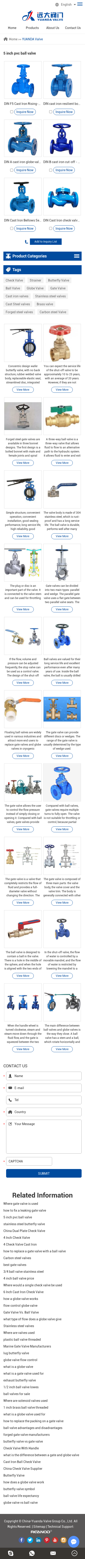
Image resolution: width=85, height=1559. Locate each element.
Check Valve (14, 280)
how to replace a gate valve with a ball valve (34, 1251)
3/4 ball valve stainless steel (23, 1271)
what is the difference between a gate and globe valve (41, 1455)
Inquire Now (25, 112)
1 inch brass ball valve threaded (25, 1407)
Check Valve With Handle (21, 1448)
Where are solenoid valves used (25, 1401)
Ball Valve (13, 288)
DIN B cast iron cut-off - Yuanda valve (62, 162)
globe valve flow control (20, 1360)
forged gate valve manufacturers (26, 1434)
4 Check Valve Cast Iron (20, 1244)
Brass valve (45, 304)
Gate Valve (58, 288)
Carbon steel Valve (53, 312)
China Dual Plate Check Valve (24, 1231)
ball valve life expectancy (21, 1496)
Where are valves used (19, 1333)
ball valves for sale (16, 1394)
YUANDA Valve (32, 39)
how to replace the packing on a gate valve (33, 1421)
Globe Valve (35, 288)
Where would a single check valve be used (32, 1285)
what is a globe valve (18, 1367)
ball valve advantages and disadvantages (32, 1428)
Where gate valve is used (20, 1203)
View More (23, 389)
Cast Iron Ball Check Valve (22, 1462)
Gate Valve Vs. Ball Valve (21, 1312)
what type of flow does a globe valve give (32, 1319)
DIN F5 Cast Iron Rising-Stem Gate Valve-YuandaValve (23, 104)
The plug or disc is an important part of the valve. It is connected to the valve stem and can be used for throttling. (23, 592)
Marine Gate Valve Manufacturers (27, 1346)
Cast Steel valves (18, 304)
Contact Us (73, 28)
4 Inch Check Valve (16, 1237)
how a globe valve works (20, 1299)
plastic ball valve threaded (22, 1339)
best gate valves (14, 1265)
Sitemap (39, 1526)
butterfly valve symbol (19, 1489)
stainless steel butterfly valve (24, 1224)
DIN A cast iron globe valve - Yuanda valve (23, 162)
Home (12, 28)
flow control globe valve (20, 1305)
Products (32, 28)
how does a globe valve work (23, 1482)
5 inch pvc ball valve (17, 1217)
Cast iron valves (17, 296)
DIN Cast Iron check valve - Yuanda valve (62, 220)
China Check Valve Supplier (22, 1468)
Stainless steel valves (50, 296)
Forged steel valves (19, 312)
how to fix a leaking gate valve (24, 1210)
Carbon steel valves (17, 1258)
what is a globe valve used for (24, 1414)
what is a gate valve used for (23, 1373)
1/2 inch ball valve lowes (21, 1387)
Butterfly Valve (58, 280)
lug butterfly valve (16, 1353)
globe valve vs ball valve (20, 1502)
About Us (52, 28)
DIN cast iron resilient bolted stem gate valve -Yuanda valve (62, 104)
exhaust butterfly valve (19, 1380)
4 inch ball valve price (18, 1278)
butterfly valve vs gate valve (23, 1441)
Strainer (35, 280)
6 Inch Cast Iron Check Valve (23, 1292)
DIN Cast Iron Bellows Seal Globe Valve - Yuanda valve (23, 220)
